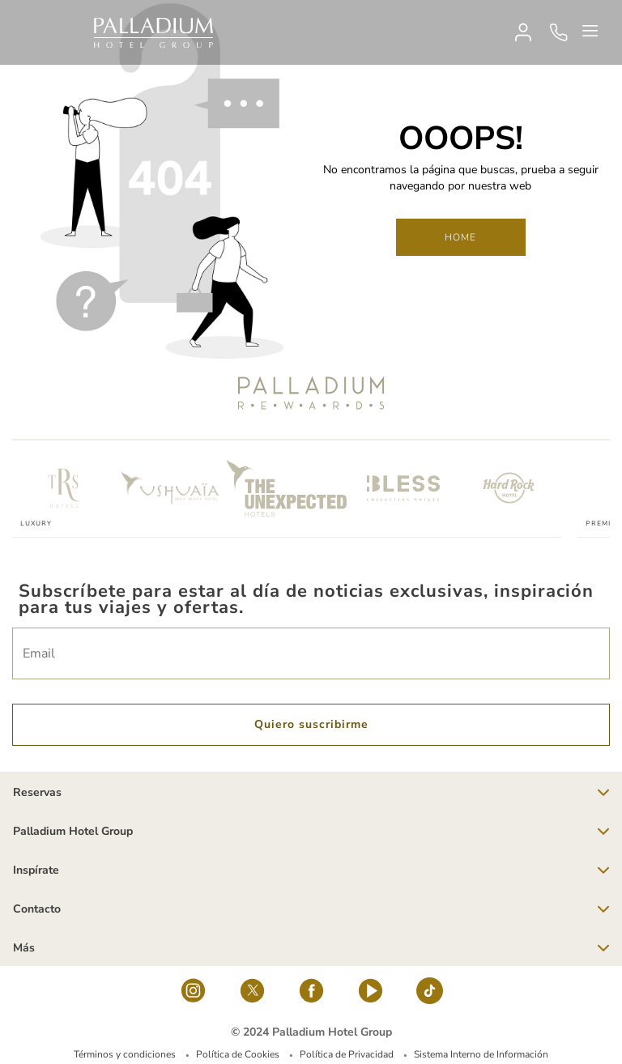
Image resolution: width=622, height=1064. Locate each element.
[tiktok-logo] (429, 995)
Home (461, 237)
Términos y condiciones (125, 1054)
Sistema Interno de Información (481, 1054)
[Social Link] (193, 995)
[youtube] (370, 995)
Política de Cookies (237, 1054)
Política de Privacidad (347, 1054)
